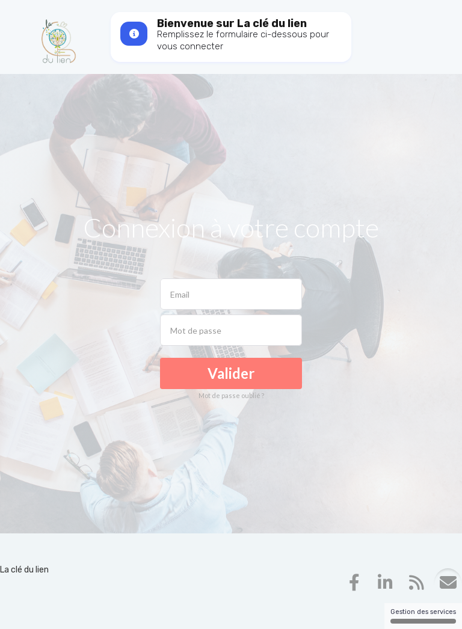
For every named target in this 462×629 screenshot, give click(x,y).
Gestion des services (423, 616)
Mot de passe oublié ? (231, 395)
